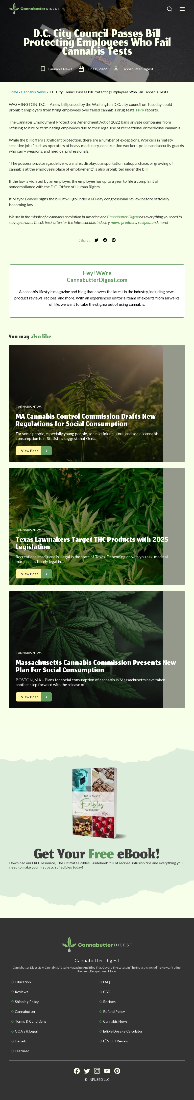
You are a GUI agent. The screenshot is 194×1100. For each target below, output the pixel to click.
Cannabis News (33, 92)
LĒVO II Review (115, 1041)
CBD (106, 992)
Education (23, 982)
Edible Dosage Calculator (122, 1031)
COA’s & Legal (26, 1031)
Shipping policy (27, 1001)
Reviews (21, 992)
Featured (22, 1051)
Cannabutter (25, 1011)
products (128, 222)
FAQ (106, 982)
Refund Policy (114, 1011)
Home (13, 92)
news (115, 222)
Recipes (109, 1001)
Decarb (20, 1041)
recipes (144, 222)
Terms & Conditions (30, 1021)
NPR (140, 109)
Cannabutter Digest (122, 216)
